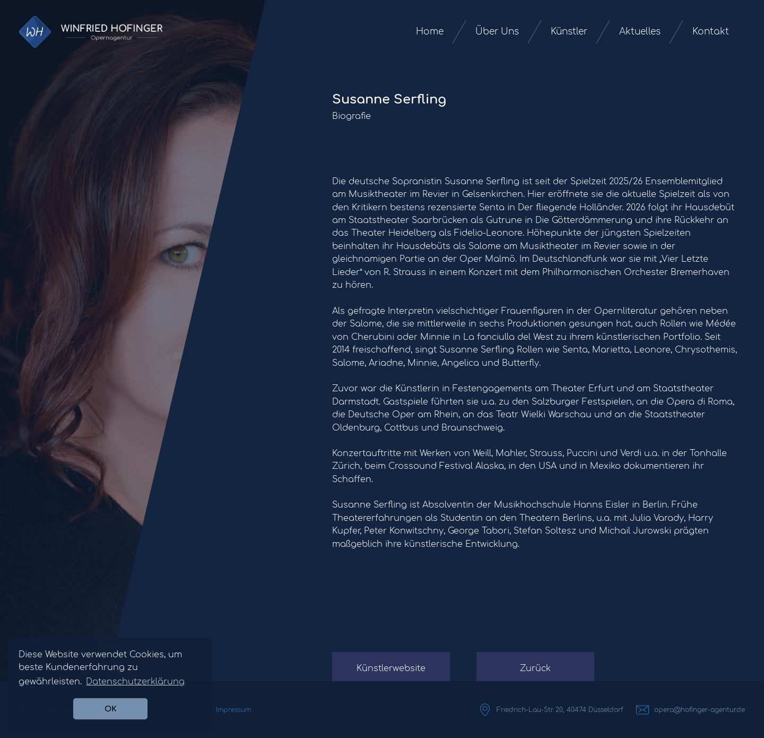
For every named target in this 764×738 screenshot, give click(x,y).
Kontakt (710, 32)
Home (430, 32)
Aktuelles (640, 32)
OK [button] (111, 709)
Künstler (569, 32)
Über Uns (497, 32)
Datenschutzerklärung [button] (135, 681)
